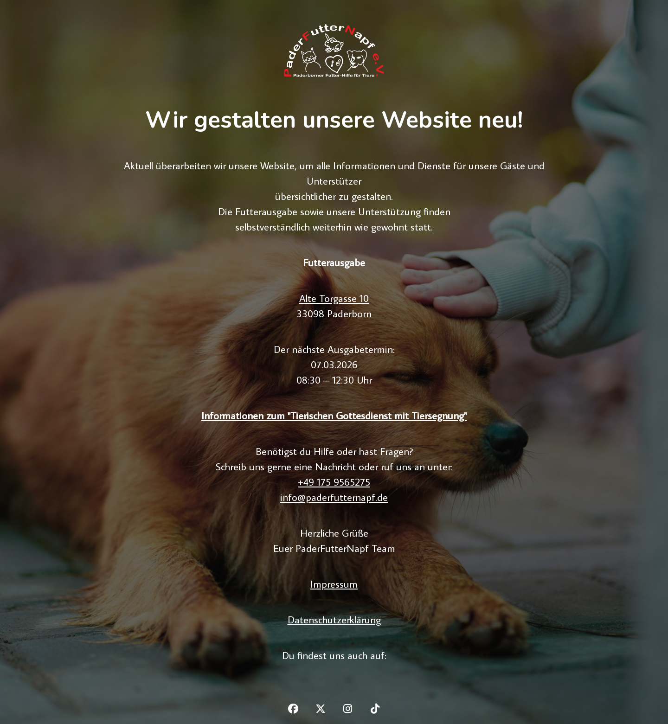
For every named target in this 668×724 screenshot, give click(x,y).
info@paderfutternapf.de (334, 497)
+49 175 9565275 (334, 481)
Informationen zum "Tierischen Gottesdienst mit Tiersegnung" (334, 415)
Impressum (334, 583)
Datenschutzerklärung (334, 619)
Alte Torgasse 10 (334, 298)
